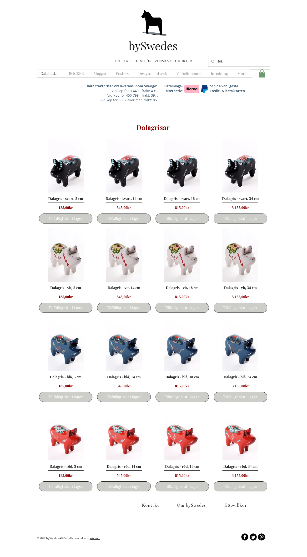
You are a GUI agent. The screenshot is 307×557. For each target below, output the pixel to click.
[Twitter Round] (253, 537)
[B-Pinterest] (261, 537)
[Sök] (238, 61)
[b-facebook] (244, 537)
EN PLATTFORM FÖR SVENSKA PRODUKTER (153, 61)
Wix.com (95, 538)
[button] (261, 73)
